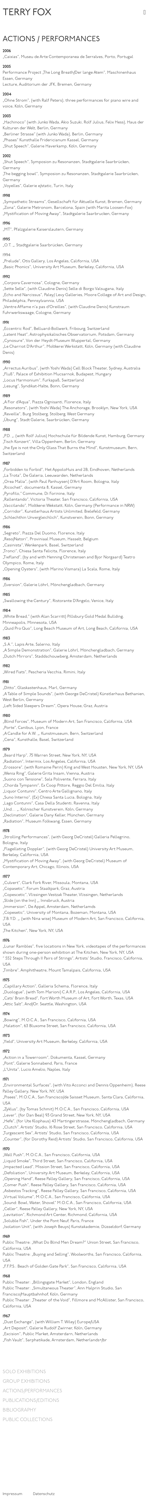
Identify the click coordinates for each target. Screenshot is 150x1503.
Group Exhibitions (26, 1381)
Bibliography (19, 1410)
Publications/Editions (31, 1400)
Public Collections (28, 1419)
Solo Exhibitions (24, 1372)
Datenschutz (44, 1494)
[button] (144, 12)
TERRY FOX (27, 13)
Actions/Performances (32, 1391)
